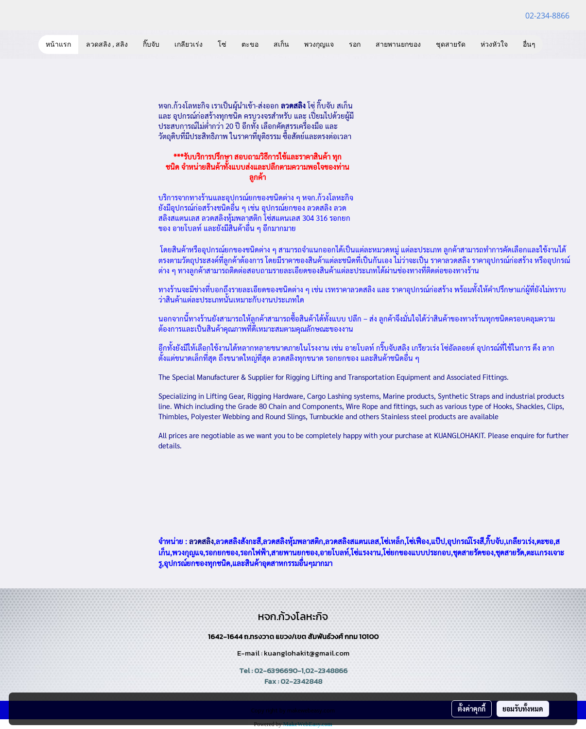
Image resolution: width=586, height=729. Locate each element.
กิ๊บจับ (151, 44)
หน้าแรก (58, 44)
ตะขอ (250, 44)
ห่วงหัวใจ (494, 44)
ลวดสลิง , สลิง (107, 44)
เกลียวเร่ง (188, 44)
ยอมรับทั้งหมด (522, 708)
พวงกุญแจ (319, 44)
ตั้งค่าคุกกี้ (471, 708)
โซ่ (222, 44)
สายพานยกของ (398, 44)
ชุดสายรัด (450, 44)
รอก (355, 44)
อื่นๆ (529, 44)
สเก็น (281, 44)
